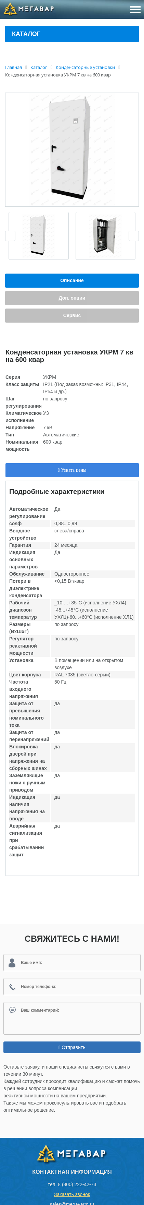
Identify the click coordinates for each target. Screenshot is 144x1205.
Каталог (26, 34)
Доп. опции (72, 298)
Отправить (71, 1047)
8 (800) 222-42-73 (77, 1184)
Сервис (72, 315)
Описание (72, 280)
